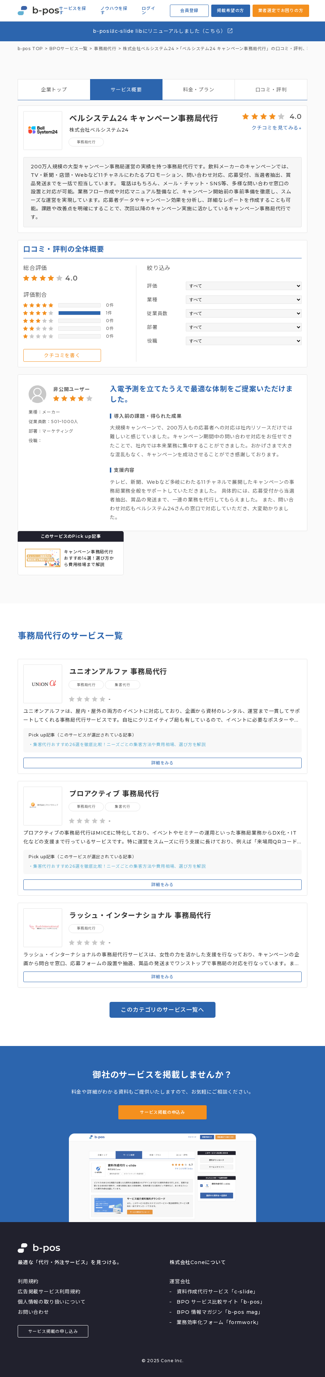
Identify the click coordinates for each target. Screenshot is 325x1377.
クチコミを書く (62, 355)
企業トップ (54, 89)
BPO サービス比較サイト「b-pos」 (221, 1302)
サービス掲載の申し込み (53, 1331)
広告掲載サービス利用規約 (49, 1291)
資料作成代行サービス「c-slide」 (217, 1291)
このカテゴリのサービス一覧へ (162, 1009)
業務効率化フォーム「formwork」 (219, 1322)
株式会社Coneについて (198, 1262)
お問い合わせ (33, 1312)
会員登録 (189, 10)
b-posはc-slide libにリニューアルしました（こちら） (163, 31)
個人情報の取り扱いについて (51, 1302)
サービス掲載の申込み (162, 1112)
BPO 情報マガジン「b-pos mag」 (220, 1312)
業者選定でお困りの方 (280, 10)
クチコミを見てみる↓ (277, 127)
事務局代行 (86, 142)
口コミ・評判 (271, 89)
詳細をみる (162, 762)
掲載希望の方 (230, 10)
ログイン (148, 10)
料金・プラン (198, 89)
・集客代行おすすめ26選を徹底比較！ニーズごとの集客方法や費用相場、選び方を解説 (117, 744)
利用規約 (28, 1281)
